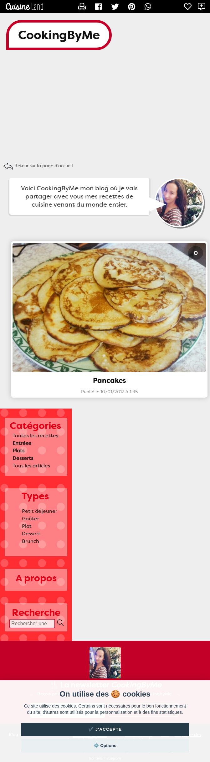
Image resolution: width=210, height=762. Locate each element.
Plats (18, 450)
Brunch (30, 541)
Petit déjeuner (39, 511)
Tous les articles (31, 465)
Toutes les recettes (35, 435)
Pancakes (109, 380)
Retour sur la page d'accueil (43, 165)
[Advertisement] (105, 106)
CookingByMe (59, 35)
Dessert (31, 533)
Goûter (30, 518)
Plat (27, 526)
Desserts (23, 458)
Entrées (22, 443)
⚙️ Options (105, 745)
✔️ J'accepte (105, 729)
